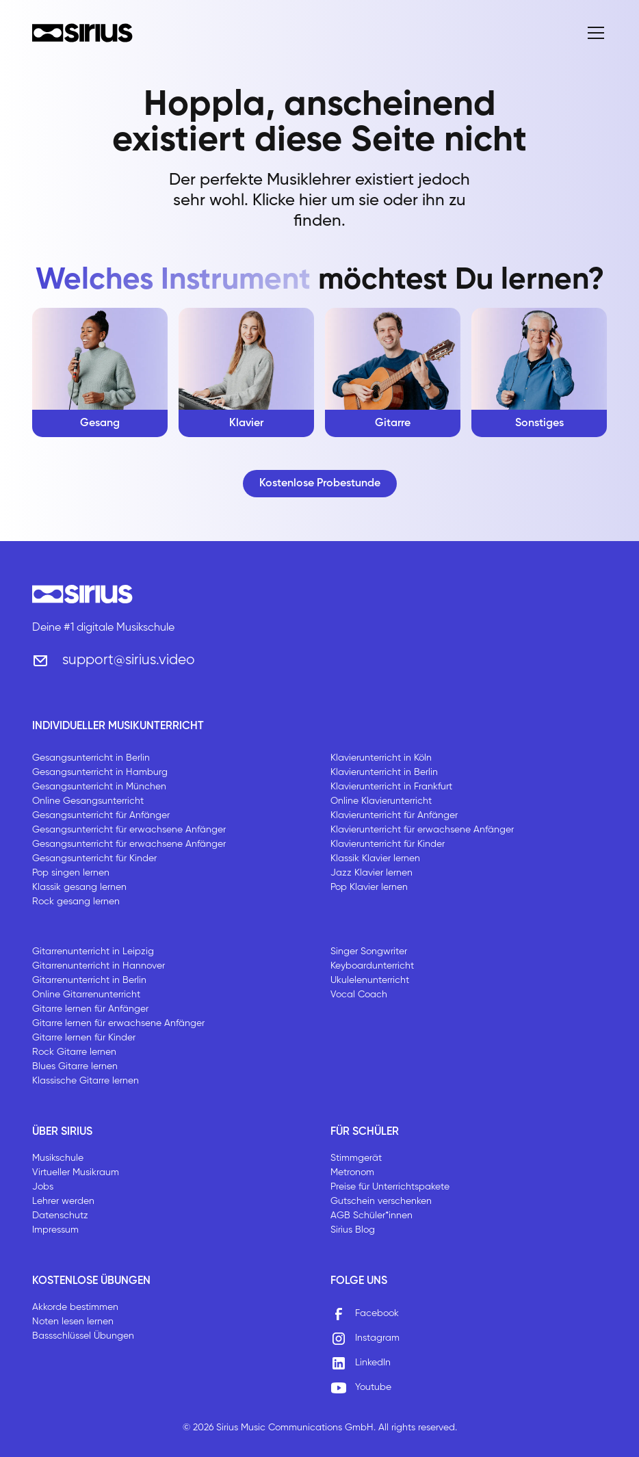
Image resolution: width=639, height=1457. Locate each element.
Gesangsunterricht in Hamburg (100, 772)
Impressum (55, 1230)
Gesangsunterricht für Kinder (94, 858)
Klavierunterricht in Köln (381, 758)
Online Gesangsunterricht (88, 801)
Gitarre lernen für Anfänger (90, 1009)
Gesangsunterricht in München (99, 786)
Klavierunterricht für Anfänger (394, 815)
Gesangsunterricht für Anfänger (101, 815)
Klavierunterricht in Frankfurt (391, 786)
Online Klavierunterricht (381, 801)
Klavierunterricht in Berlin (384, 772)
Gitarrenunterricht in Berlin (89, 980)
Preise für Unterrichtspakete (389, 1187)
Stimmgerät (356, 1158)
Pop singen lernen (70, 873)
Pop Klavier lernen (369, 887)
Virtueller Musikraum (75, 1172)
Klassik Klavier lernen (375, 858)
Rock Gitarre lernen (74, 1052)
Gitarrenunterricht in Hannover (98, 966)
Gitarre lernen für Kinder (83, 1037)
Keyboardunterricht (372, 966)
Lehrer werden (63, 1201)
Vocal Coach (358, 994)
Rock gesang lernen (76, 901)
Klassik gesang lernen (79, 887)
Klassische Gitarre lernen (85, 1081)
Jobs (42, 1187)
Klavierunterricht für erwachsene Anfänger (422, 830)
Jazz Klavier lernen (371, 873)
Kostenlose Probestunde (319, 483)
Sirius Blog (352, 1230)
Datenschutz (60, 1215)
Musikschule (57, 1158)
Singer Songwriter (368, 951)
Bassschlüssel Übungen (83, 1336)
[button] (593, 32)
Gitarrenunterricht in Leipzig (93, 951)
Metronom (352, 1172)
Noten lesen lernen (73, 1321)
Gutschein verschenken (381, 1201)
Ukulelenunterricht (369, 980)
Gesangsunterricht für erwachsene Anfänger (129, 830)
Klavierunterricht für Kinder (387, 844)
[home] (82, 32)
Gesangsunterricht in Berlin (91, 758)
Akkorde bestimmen (75, 1307)
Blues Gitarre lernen (75, 1066)
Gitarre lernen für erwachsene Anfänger (118, 1023)
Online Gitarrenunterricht (86, 994)
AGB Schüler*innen (371, 1215)
